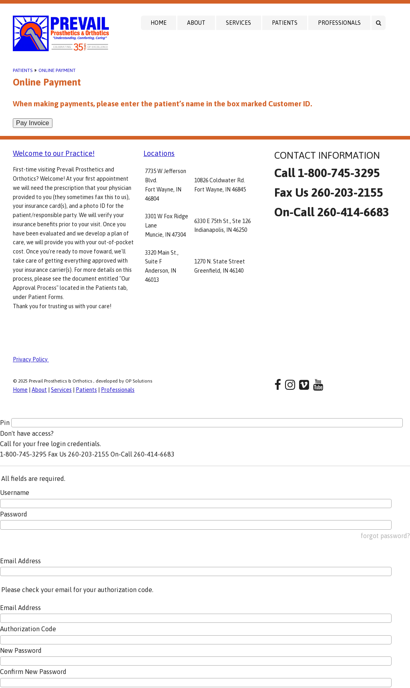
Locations (159, 153)
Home (159, 23)
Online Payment (57, 70)
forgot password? (385, 535)
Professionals (339, 23)
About (196, 23)
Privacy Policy (31, 359)
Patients (284, 23)
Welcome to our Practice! (53, 153)
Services (238, 23)
